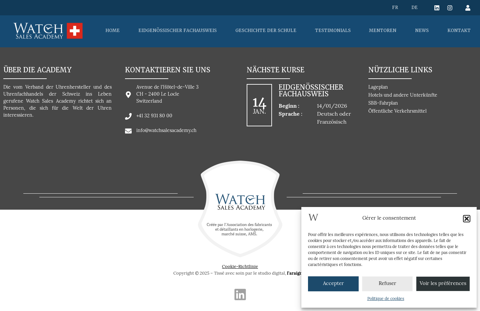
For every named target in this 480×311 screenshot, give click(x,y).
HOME (112, 30)
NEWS (422, 30)
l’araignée (297, 273)
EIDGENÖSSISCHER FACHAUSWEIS (177, 30)
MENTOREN (382, 30)
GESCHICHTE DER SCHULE (265, 30)
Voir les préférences (443, 283)
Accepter (333, 283)
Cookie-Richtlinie (240, 267)
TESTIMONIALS (333, 30)
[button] (466, 218)
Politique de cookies (385, 299)
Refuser (387, 283)
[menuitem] (395, 7)
